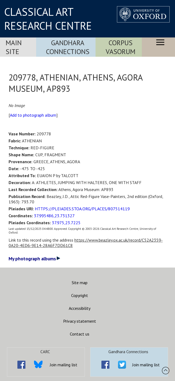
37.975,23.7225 (66, 222)
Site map (80, 282)
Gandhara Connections (67, 47)
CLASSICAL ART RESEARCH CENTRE (48, 19)
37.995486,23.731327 (54, 215)
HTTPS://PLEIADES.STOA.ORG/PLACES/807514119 (82, 208)
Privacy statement (79, 321)
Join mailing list (63, 364)
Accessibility (79, 308)
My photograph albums (34, 259)
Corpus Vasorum (120, 47)
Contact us (79, 334)
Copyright (79, 295)
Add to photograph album (33, 115)
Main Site (14, 47)
